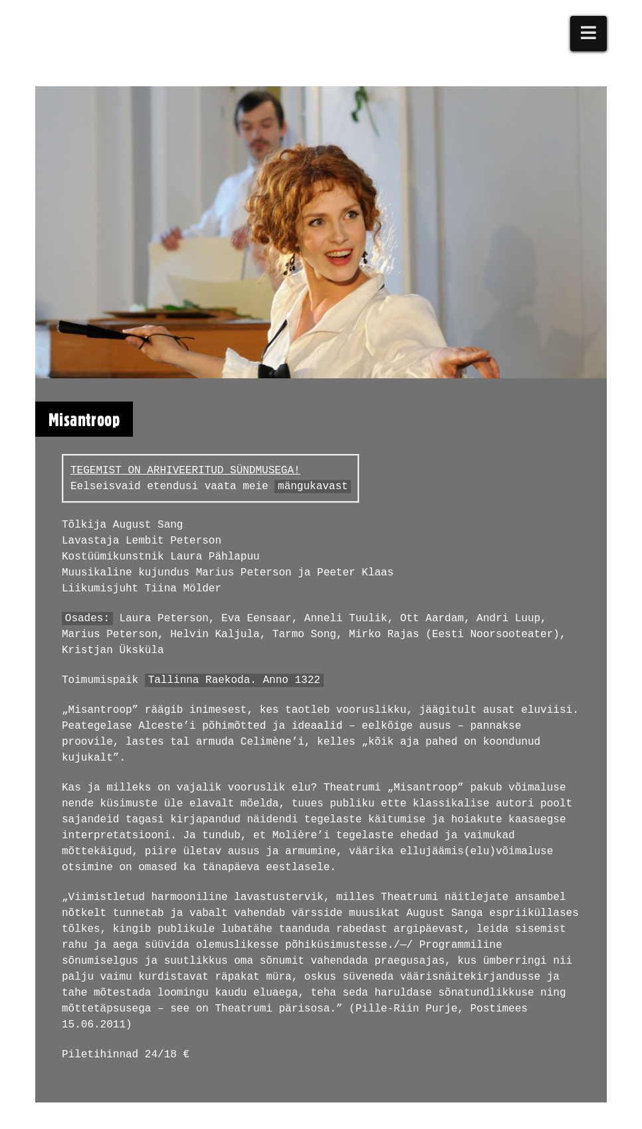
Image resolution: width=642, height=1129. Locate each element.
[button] (588, 33)
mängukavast (313, 486)
